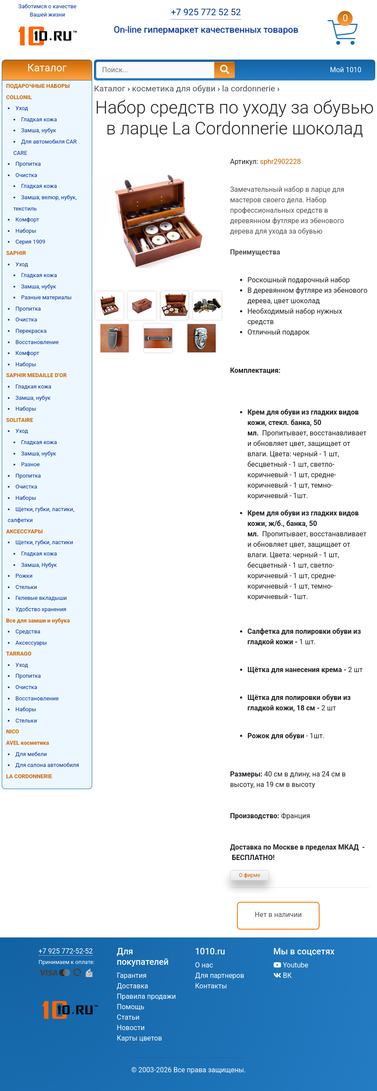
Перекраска (31, 331)
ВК (283, 975)
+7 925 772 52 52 (206, 12)
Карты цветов (139, 1038)
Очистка (26, 175)
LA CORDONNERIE (29, 776)
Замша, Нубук (39, 565)
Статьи (128, 1017)
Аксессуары (31, 642)
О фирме (249, 875)
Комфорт (27, 219)
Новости (131, 1028)
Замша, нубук (38, 130)
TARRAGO (18, 653)
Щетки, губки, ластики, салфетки (41, 515)
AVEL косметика (27, 743)
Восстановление (37, 342)
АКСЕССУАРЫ (24, 531)
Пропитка (28, 164)
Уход (22, 108)
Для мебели (31, 754)
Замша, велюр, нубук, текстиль (45, 203)
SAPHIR (16, 253)
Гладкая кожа (39, 119)
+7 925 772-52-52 (66, 951)
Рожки (24, 575)
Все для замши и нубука (38, 620)
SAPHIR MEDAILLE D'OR (36, 375)
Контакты (211, 986)
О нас (204, 965)
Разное (30, 464)
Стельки (26, 587)
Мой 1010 (345, 70)
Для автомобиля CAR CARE (45, 147)
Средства (28, 631)
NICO (12, 731)
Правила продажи (146, 996)
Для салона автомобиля (47, 765)
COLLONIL (19, 97)
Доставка (132, 986)
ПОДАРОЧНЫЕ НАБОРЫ (38, 86)
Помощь (130, 1007)
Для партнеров (219, 975)
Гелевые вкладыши (41, 598)
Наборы (26, 231)
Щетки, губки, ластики (44, 542)
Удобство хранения (41, 609)
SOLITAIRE (19, 420)
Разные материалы (46, 297)
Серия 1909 (31, 241)
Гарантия (132, 975)
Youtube (291, 965)
